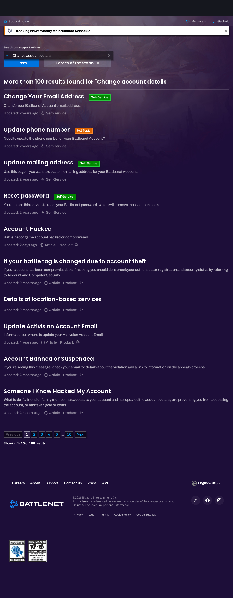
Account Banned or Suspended (49, 359)
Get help (221, 21)
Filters (21, 63)
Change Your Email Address (44, 96)
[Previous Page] (13, 434)
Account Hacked (28, 229)
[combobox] (58, 55)
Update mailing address (39, 162)
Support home (16, 21)
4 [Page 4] (49, 434)
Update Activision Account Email (50, 326)
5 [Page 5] (57, 434)
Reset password (27, 196)
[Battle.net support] (76, 245)
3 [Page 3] (42, 434)
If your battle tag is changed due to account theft (75, 261)
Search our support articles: (22, 47)
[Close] (226, 30)
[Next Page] (80, 434)
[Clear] (109, 55)
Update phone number (37, 130)
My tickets (196, 21)
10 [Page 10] (69, 434)
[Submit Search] (7, 55)
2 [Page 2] (34, 434)
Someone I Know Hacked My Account (57, 391)
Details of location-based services (52, 299)
